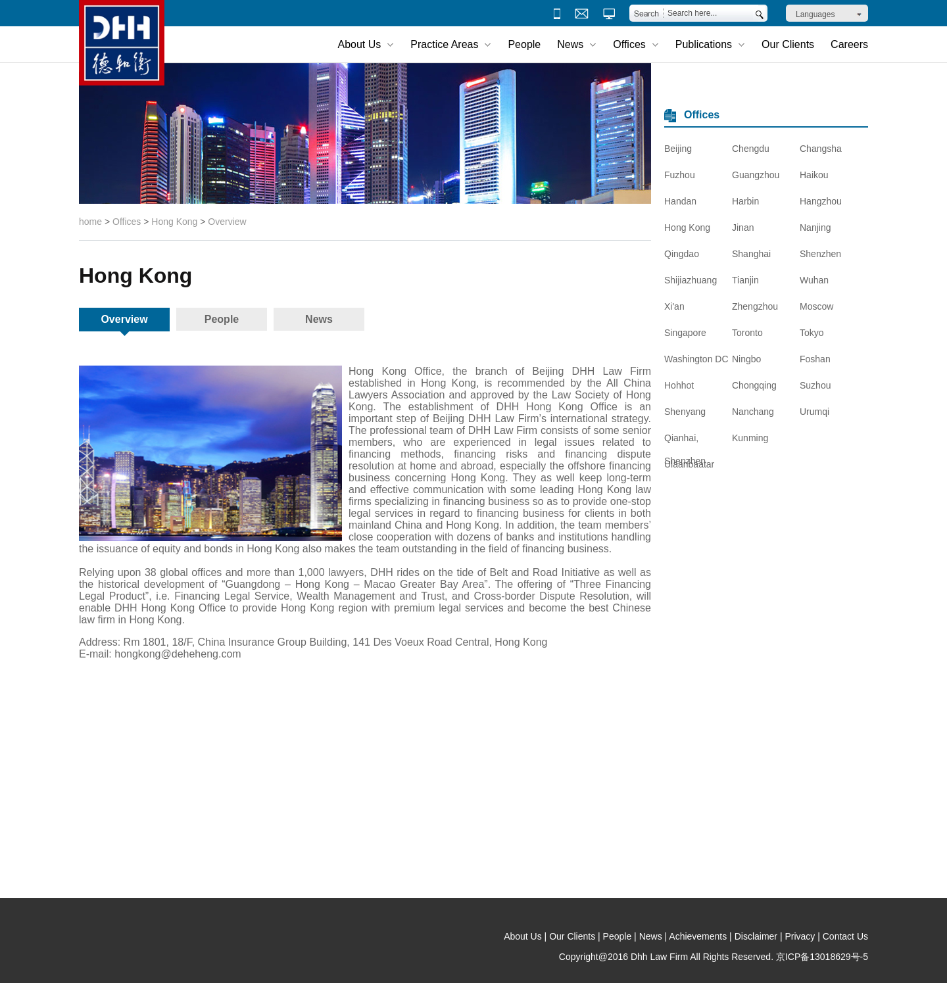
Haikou (814, 175)
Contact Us (845, 936)
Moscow (816, 306)
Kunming (750, 438)
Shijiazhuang (690, 280)
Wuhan (814, 280)
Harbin (745, 201)
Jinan (743, 227)
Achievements (698, 936)
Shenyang (685, 411)
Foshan (815, 359)
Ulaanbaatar (689, 464)
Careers (849, 44)
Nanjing (815, 227)
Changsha (821, 148)
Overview (227, 221)
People (524, 44)
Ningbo (746, 359)
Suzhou (815, 385)
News (319, 319)
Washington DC (696, 359)
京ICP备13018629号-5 (822, 956)
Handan (680, 201)
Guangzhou (755, 175)
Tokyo (812, 332)
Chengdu (750, 148)
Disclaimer (756, 936)
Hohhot (679, 385)
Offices (126, 221)
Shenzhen (820, 254)
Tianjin (745, 280)
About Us (523, 936)
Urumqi (814, 411)
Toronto (747, 332)
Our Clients (788, 44)
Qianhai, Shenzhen (685, 441)
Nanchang (753, 411)
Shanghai (751, 254)
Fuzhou (679, 175)
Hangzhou (821, 201)
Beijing (678, 148)
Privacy (800, 936)
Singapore (685, 332)
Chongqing (754, 385)
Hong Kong (174, 221)
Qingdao (681, 254)
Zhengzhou (755, 306)
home (90, 221)
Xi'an (674, 306)
